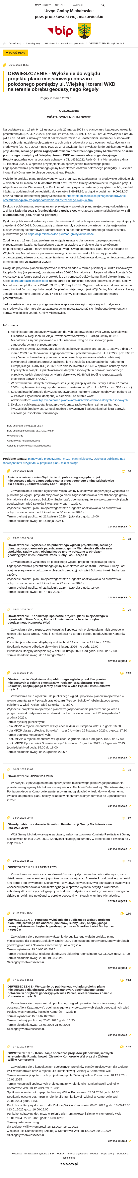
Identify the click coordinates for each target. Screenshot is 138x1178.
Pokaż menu (15, 52)
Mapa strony (43, 5)
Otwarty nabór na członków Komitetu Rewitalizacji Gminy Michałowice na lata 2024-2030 (60, 825)
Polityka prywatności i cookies (82, 1153)
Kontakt (60, 5)
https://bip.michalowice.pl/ (45, 234)
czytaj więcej (117, 526)
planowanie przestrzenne (44, 458)
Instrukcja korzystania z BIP (39, 1153)
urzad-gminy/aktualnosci (78, 234)
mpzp (66, 458)
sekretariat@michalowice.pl (29, 280)
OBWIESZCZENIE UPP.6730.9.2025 (32, 867)
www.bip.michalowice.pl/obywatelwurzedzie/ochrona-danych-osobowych (80, 400)
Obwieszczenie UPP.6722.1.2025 (30, 776)
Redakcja (17, 1153)
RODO (60, 1153)
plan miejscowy (82, 458)
